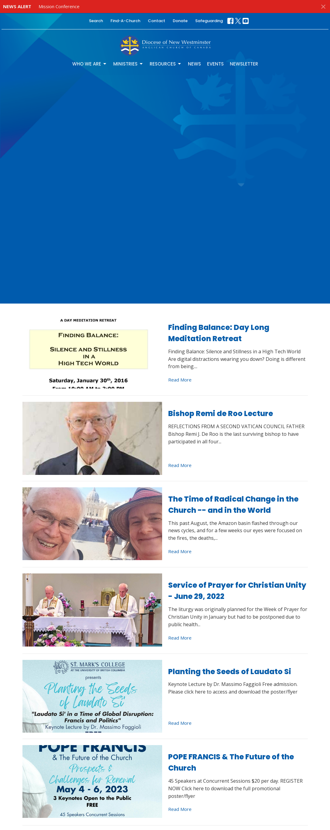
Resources (166, 64)
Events (215, 64)
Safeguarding (209, 21)
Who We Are (89, 64)
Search (96, 21)
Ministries (128, 64)
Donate (180, 21)
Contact (156, 21)
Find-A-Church (125, 21)
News (194, 64)
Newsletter (244, 64)
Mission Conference (59, 6)
